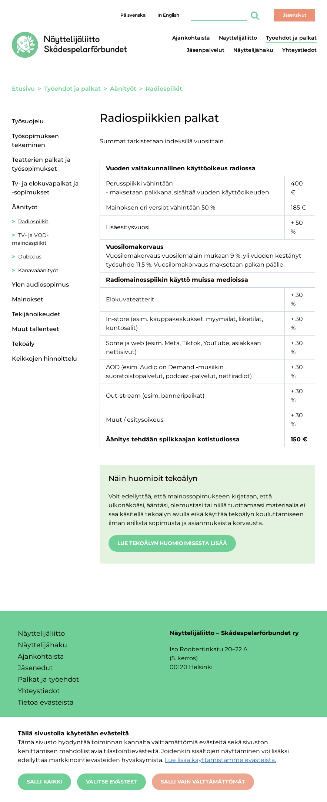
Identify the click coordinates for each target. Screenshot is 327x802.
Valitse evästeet (111, 781)
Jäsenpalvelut (205, 50)
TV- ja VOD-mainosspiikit (30, 239)
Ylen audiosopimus (40, 284)
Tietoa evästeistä (46, 702)
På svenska (133, 15)
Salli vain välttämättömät (203, 781)
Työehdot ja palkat (291, 37)
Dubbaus (29, 256)
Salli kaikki (44, 781)
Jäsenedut (35, 668)
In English (168, 15)
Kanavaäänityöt (38, 270)
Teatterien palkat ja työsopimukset (41, 164)
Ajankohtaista (191, 37)
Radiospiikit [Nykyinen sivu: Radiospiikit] (33, 221)
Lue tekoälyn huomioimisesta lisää (172, 543)
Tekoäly (23, 343)
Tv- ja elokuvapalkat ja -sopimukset (45, 188)
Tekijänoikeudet (36, 314)
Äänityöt (25, 207)
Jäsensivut (294, 15)
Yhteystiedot (299, 50)
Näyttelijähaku (253, 50)
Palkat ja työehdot (48, 679)
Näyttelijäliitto (238, 37)
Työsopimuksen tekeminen (35, 140)
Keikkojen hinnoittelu (44, 358)
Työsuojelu (28, 121)
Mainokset (27, 299)
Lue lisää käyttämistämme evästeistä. (220, 759)
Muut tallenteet (35, 329)
